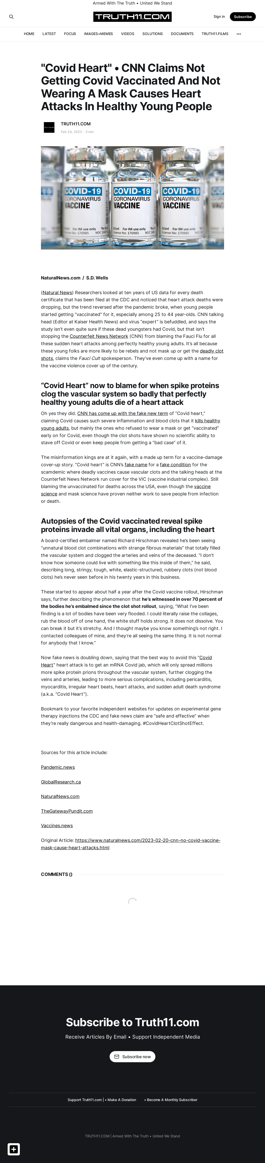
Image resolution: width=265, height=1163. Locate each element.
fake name (136, 464)
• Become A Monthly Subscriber (170, 1100)
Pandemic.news (58, 767)
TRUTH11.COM (76, 123)
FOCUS (70, 33)
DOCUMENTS (182, 33)
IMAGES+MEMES (98, 33)
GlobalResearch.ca (61, 782)
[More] (239, 34)
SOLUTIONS (152, 33)
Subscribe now (132, 1056)
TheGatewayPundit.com (67, 811)
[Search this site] (11, 17)
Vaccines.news (57, 825)
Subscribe (243, 16)
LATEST (49, 33)
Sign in (219, 16)
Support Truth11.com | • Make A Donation (102, 1100)
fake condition (175, 464)
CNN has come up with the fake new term (122, 413)
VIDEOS (127, 33)
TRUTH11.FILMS (215, 33)
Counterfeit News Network (99, 336)
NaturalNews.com (60, 796)
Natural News (57, 292)
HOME (29, 33)
